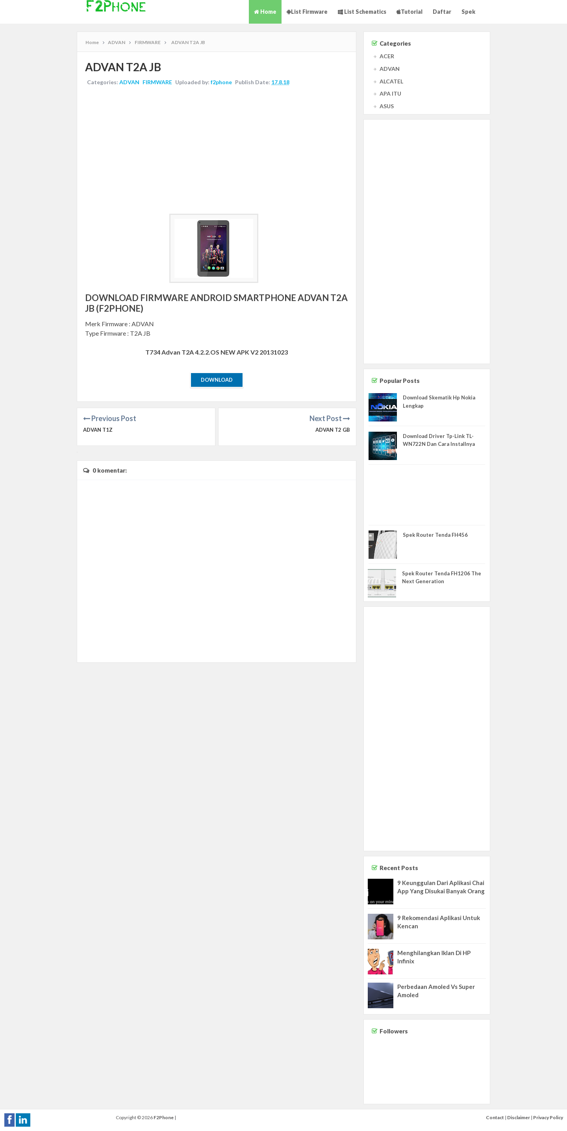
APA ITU (390, 93)
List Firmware (307, 11)
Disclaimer (518, 1117)
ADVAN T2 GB (332, 430)
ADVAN (129, 82)
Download (217, 380)
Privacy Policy (548, 1117)
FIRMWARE (157, 82)
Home (265, 11)
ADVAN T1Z (98, 430)
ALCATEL (391, 81)
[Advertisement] (216, 151)
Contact (495, 1117)
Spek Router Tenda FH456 (435, 535)
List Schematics (362, 11)
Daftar (442, 11)
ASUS (387, 106)
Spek (468, 11)
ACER (387, 56)
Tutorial (409, 11)
